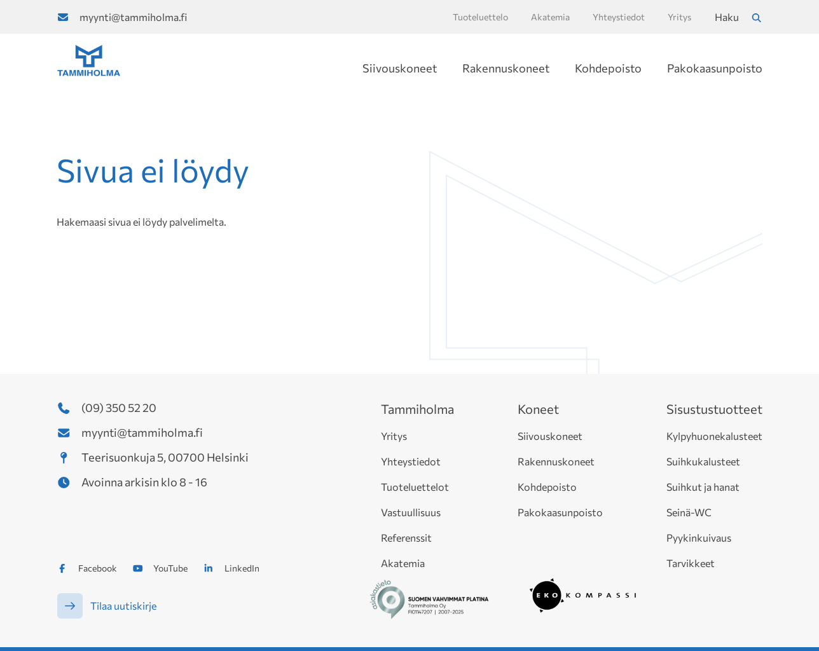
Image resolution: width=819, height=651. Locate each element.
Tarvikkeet (690, 563)
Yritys (394, 436)
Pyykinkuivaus (698, 537)
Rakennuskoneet (505, 68)
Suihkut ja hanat (703, 487)
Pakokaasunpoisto (714, 68)
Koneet (538, 408)
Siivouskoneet (399, 68)
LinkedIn (241, 568)
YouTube (170, 568)
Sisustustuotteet (714, 408)
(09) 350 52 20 (118, 408)
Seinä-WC (689, 512)
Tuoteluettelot (415, 487)
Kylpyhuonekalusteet (714, 436)
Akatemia (403, 563)
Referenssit (406, 537)
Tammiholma (417, 408)
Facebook (97, 568)
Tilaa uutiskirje (123, 606)
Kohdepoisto (608, 68)
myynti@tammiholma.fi (133, 17)
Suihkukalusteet (703, 461)
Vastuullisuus (411, 512)
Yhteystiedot (411, 461)
